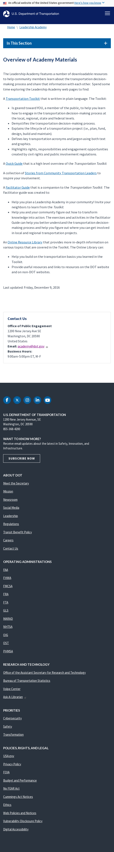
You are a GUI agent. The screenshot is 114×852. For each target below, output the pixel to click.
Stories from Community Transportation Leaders (61, 173)
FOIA (6, 772)
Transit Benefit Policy (17, 532)
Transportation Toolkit (23, 98)
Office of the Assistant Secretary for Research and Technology (44, 673)
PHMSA (8, 651)
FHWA (7, 578)
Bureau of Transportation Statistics (26, 681)
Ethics (7, 805)
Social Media (11, 508)
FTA (5, 602)
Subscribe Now (21, 458)
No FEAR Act (11, 788)
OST (6, 643)
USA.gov (8, 756)
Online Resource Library (25, 242)
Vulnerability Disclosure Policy (22, 821)
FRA (5, 594)
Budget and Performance (20, 780)
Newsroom (10, 500)
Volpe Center (11, 689)
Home (11, 27)
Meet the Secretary (16, 483)
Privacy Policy (12, 764)
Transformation (13, 735)
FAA (5, 570)
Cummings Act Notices (18, 797)
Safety (7, 726)
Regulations (11, 524)
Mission (8, 491)
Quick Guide (14, 163)
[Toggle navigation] (107, 13)
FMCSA (7, 586)
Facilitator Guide (18, 187)
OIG (5, 635)
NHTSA (7, 627)
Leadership (10, 516)
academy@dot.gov (33, 346)
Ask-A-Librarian (15, 697)
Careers (8, 540)
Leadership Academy (33, 27)
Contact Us (10, 548)
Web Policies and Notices (19, 813)
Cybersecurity (12, 718)
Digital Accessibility (15, 829)
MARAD (8, 619)
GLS (5, 610)
